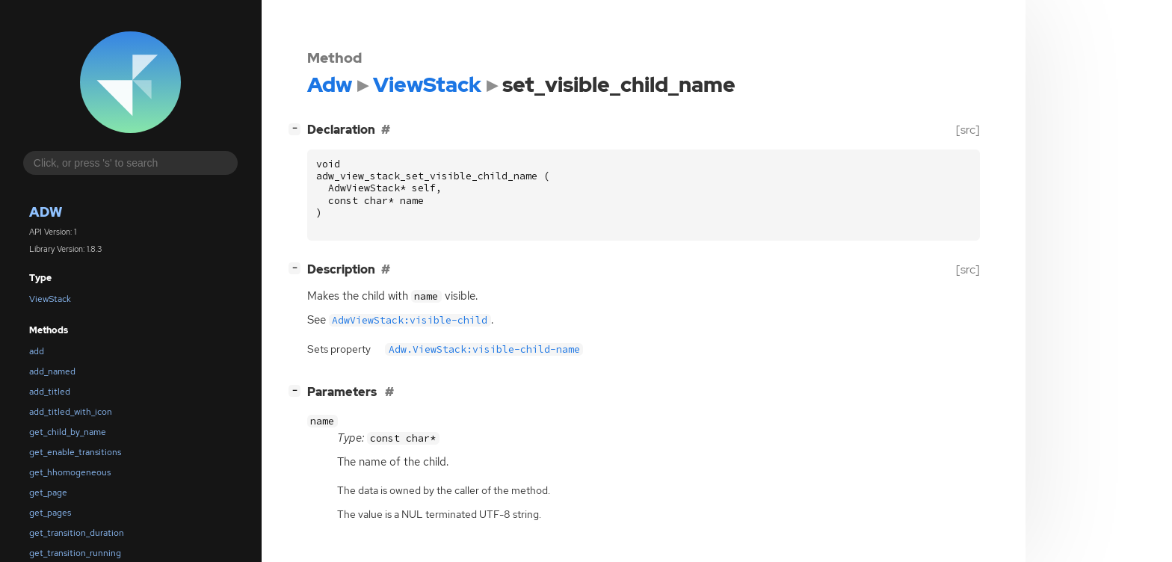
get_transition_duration (76, 533)
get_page (48, 492)
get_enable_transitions (75, 452)
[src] (968, 130)
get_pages (50, 513)
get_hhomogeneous (70, 472)
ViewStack (50, 299)
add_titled (49, 392)
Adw (45, 212)
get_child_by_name (67, 432)
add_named (52, 371)
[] (297, 128)
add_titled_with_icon (70, 412)
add (36, 351)
